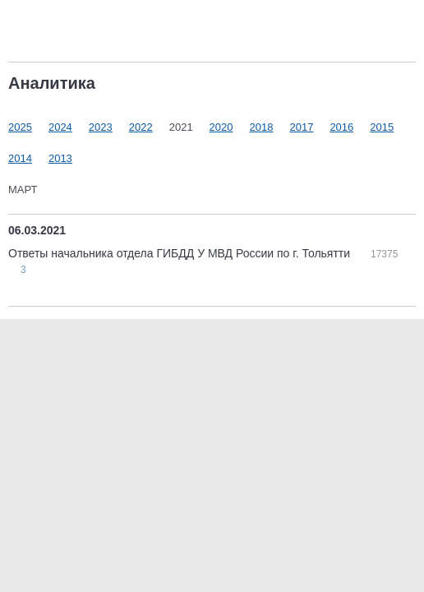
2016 (341, 127)
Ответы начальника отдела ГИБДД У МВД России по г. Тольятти (180, 253)
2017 (301, 127)
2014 (20, 158)
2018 (262, 127)
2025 (20, 127)
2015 (382, 127)
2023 (101, 127)
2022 (141, 127)
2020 (221, 127)
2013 (60, 158)
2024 (60, 127)
